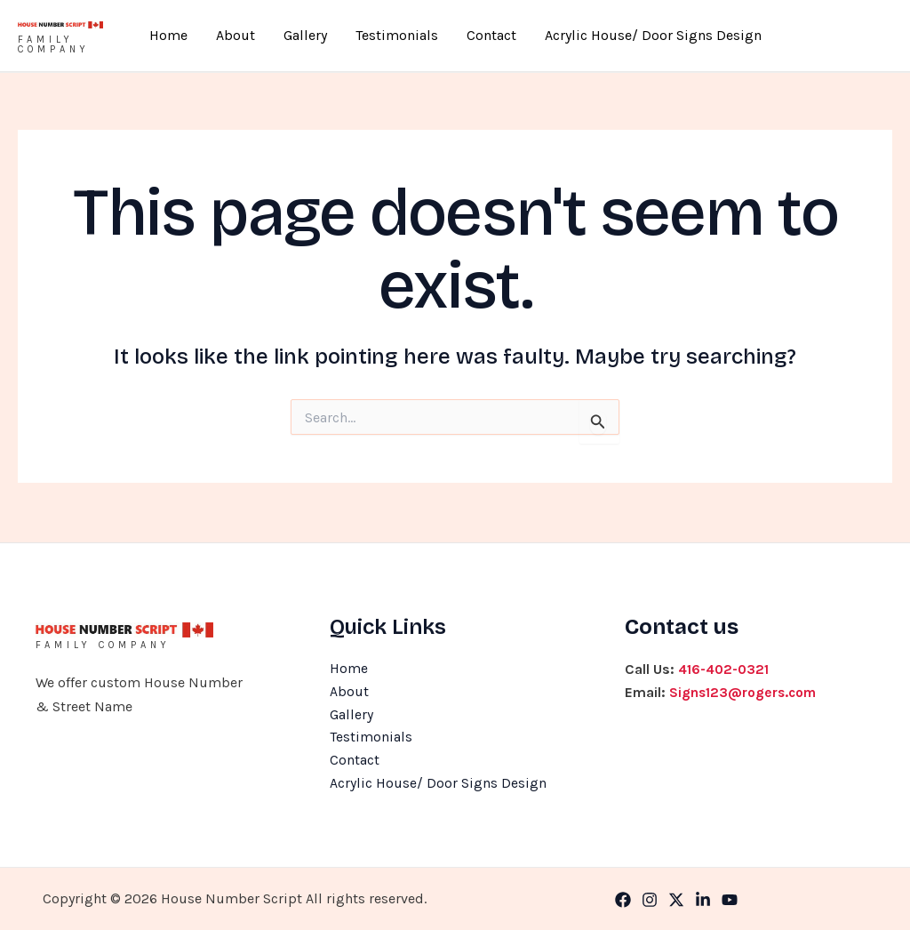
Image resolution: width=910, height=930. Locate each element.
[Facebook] (623, 900)
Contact (470, 35)
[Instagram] (650, 900)
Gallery (312, 35)
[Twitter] (676, 900)
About (256, 35)
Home (204, 35)
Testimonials (389, 35)
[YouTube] (730, 900)
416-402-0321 (725, 666)
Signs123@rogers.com (745, 689)
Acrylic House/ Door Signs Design (617, 35)
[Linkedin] (703, 900)
